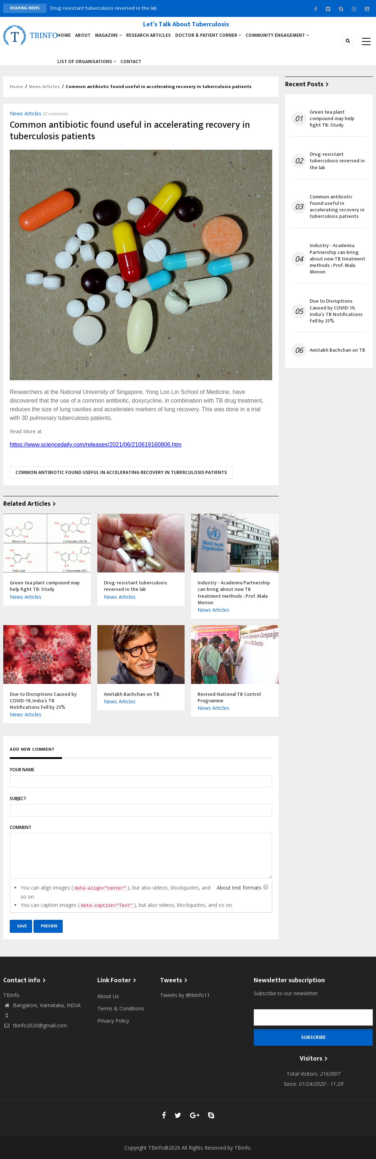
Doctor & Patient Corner (209, 37)
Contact (131, 66)
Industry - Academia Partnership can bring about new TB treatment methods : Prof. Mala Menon (337, 264)
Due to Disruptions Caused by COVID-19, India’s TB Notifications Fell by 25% (336, 317)
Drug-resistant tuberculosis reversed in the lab (103, 8)
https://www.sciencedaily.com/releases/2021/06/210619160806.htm (95, 450)
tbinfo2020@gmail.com (35, 1031)
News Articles (44, 92)
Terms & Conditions (120, 1014)
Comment (20, 833)
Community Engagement (278, 37)
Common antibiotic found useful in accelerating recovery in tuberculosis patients (121, 478)
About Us (108, 1001)
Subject (18, 804)
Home (64, 37)
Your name (22, 775)
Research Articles (150, 37)
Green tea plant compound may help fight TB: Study (332, 124)
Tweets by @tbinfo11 (185, 1000)
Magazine (110, 37)
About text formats (239, 893)
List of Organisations (87, 66)
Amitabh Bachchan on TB (337, 356)
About (84, 37)
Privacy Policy (113, 1026)
